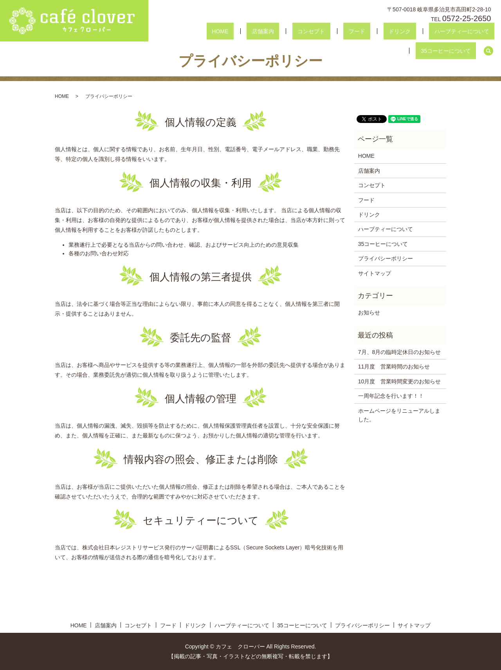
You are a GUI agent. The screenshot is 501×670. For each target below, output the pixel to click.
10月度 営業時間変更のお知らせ (399, 381)
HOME (196, 31)
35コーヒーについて (451, 31)
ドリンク (334, 31)
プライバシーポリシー (385, 258)
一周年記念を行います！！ (391, 396)
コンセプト (266, 31)
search (488, 31)
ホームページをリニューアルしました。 (399, 415)
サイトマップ (374, 273)
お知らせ (369, 312)
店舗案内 (229, 31)
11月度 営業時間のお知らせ (394, 366)
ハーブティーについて (385, 31)
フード (302, 31)
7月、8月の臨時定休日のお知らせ (399, 352)
